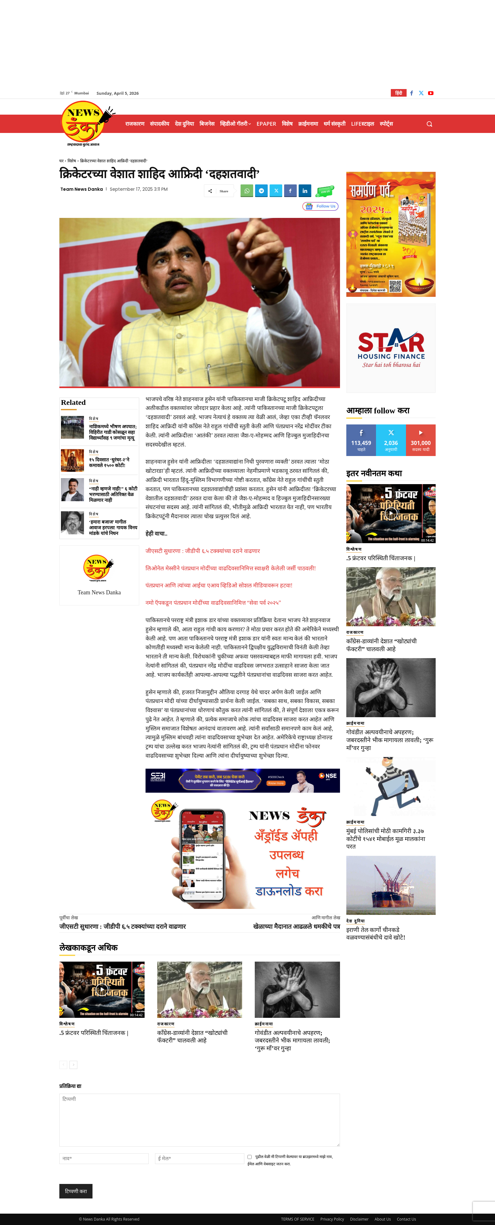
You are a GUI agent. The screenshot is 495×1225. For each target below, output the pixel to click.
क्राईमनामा (264, 1024)
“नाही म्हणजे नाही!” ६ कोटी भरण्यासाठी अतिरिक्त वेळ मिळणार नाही (113, 494)
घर (61, 161)
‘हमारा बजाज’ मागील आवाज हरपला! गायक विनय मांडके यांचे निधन (113, 527)
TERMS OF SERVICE (297, 1219)
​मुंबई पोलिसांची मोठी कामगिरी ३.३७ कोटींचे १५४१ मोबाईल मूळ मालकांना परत (385, 839)
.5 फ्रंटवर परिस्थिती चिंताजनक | (93, 1033)
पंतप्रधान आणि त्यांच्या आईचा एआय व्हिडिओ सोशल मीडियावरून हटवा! (219, 585)
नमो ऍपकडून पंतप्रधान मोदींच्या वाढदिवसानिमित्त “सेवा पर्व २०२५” (213, 603)
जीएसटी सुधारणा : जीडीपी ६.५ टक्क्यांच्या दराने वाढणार (203, 551)
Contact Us (406, 1219)
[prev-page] (63, 1065)
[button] (429, 124)
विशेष (72, 161)
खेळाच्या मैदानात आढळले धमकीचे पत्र (296, 926)
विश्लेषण (67, 1024)
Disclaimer (359, 1219)
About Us (383, 1219)
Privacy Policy (332, 1219)
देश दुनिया (355, 921)
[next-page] (73, 1065)
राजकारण (166, 1024)
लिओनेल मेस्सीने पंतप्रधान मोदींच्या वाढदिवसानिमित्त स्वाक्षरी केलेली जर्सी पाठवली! (231, 568)
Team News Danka (81, 189)
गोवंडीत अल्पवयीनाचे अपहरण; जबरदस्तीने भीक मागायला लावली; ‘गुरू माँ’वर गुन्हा (292, 1041)
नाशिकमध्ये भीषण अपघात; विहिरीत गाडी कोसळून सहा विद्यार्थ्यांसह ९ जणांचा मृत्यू (113, 432)
